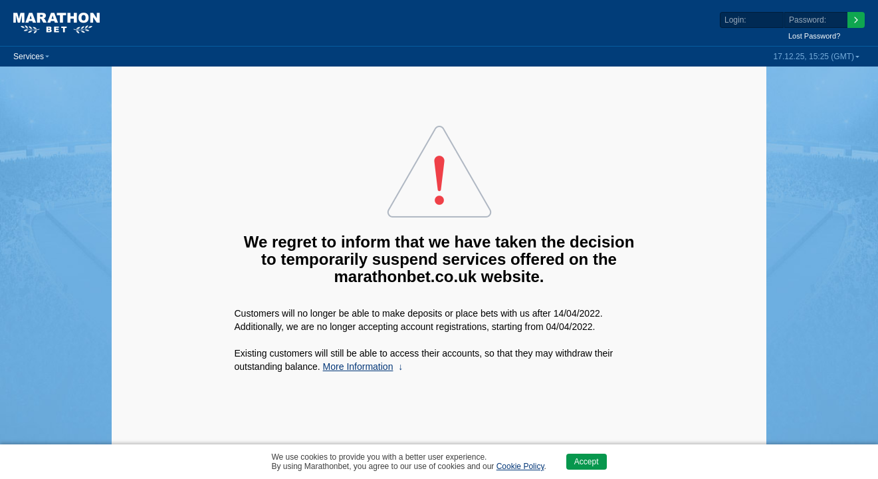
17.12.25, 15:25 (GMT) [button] (814, 56)
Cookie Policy (520, 466)
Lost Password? (814, 36)
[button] (31, 57)
